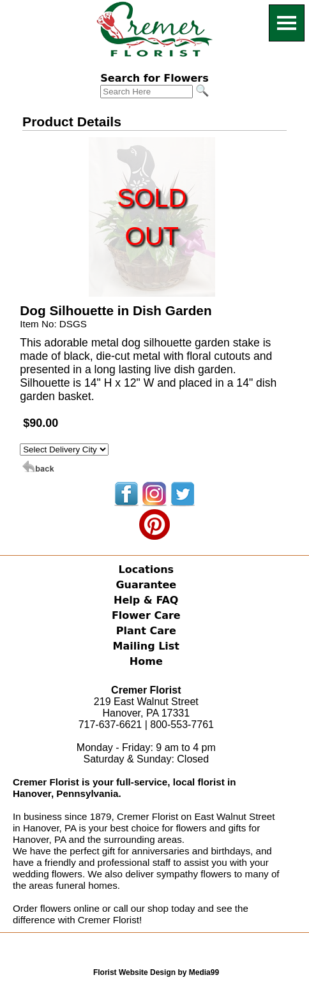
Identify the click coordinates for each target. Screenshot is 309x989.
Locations (146, 569)
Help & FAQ (146, 600)
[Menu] (286, 23)
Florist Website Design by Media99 (156, 972)
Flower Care (146, 615)
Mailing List (146, 646)
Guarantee (146, 585)
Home (146, 661)
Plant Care (146, 631)
